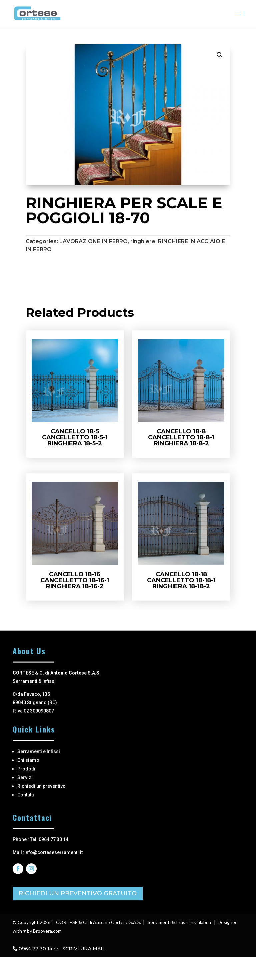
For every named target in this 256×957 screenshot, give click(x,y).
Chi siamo (28, 760)
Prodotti (26, 768)
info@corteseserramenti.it (53, 852)
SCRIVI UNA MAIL (79, 949)
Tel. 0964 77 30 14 (49, 839)
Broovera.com (47, 931)
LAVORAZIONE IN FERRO (93, 241)
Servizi (25, 777)
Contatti (25, 794)
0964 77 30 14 (35, 949)
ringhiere (142, 241)
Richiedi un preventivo (41, 786)
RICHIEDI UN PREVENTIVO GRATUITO (78, 893)
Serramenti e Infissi (38, 751)
